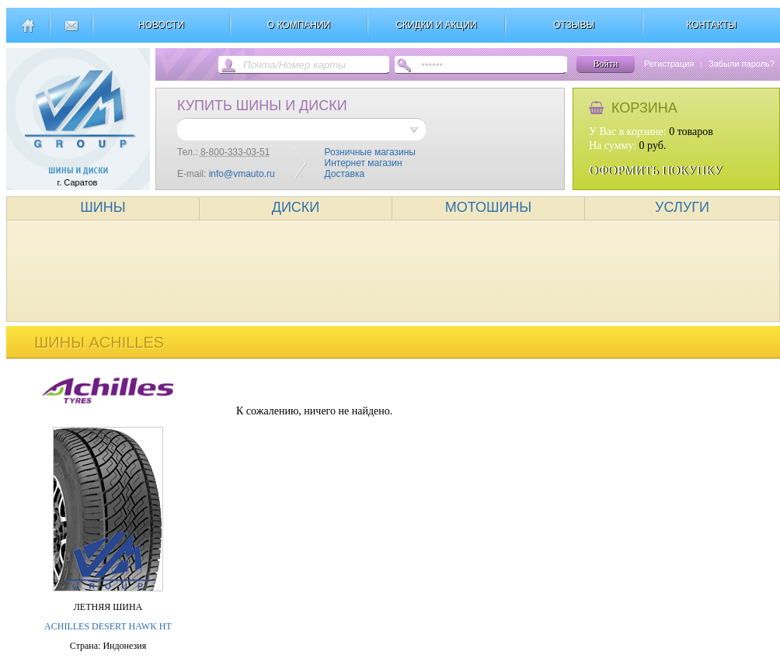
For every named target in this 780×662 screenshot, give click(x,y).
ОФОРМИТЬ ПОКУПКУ (656, 170)
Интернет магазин (363, 163)
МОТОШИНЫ (488, 207)
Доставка (345, 173)
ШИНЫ (102, 207)
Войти (605, 63)
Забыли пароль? (742, 63)
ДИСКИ (296, 207)
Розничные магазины (370, 152)
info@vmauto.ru (242, 173)
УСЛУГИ (682, 207)
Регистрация (669, 63)
